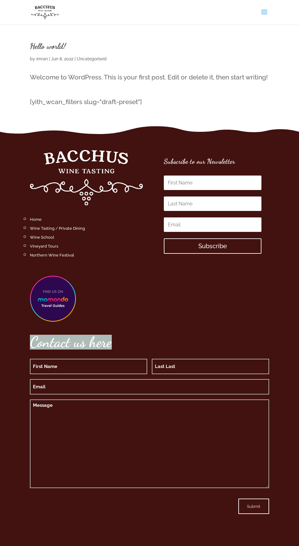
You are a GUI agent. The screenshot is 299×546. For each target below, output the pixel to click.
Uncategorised (92, 58)
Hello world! (48, 46)
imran (42, 58)
